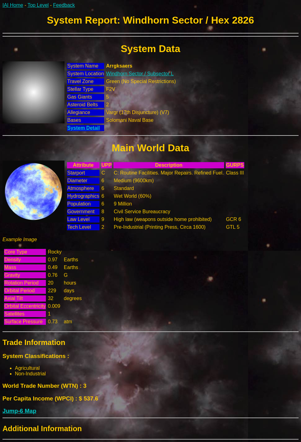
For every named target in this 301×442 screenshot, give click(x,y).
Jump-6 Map (19, 411)
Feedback (64, 5)
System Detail (83, 127)
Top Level (38, 5)
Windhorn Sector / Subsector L (140, 73)
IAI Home (12, 5)
